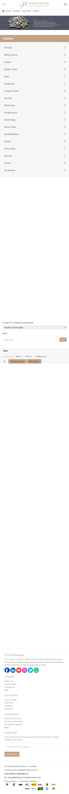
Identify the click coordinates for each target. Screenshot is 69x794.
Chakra (36, 11)
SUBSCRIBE (11, 754)
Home (8, 11)
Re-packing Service (13, 724)
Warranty (8, 709)
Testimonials (10, 684)
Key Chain (26, 11)
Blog (6, 727)
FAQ (6, 690)
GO (63, 340)
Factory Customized (13, 721)
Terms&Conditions (28, 781)
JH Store (16, 11)
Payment (8, 703)
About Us (8, 681)
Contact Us (9, 687)
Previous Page (17, 361)
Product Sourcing (12, 718)
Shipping (8, 706)
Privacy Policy (10, 781)
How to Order (10, 700)
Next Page (34, 361)
